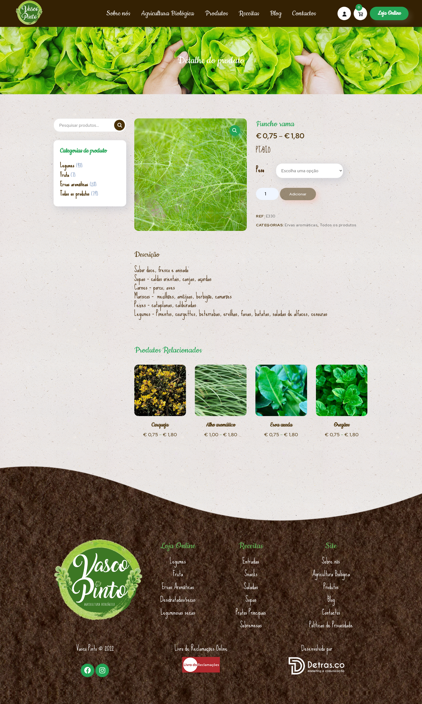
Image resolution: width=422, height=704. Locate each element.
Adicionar (298, 194)
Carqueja (160, 425)
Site (331, 546)
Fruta (64, 175)
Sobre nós (118, 13)
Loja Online (389, 13)
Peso (260, 169)
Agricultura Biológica (167, 13)
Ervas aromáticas (301, 225)
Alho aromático (220, 425)
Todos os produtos (338, 225)
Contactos (304, 13)
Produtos (216, 13)
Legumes (67, 165)
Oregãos (342, 425)
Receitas (249, 13)
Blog (276, 13)
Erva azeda (281, 425)
